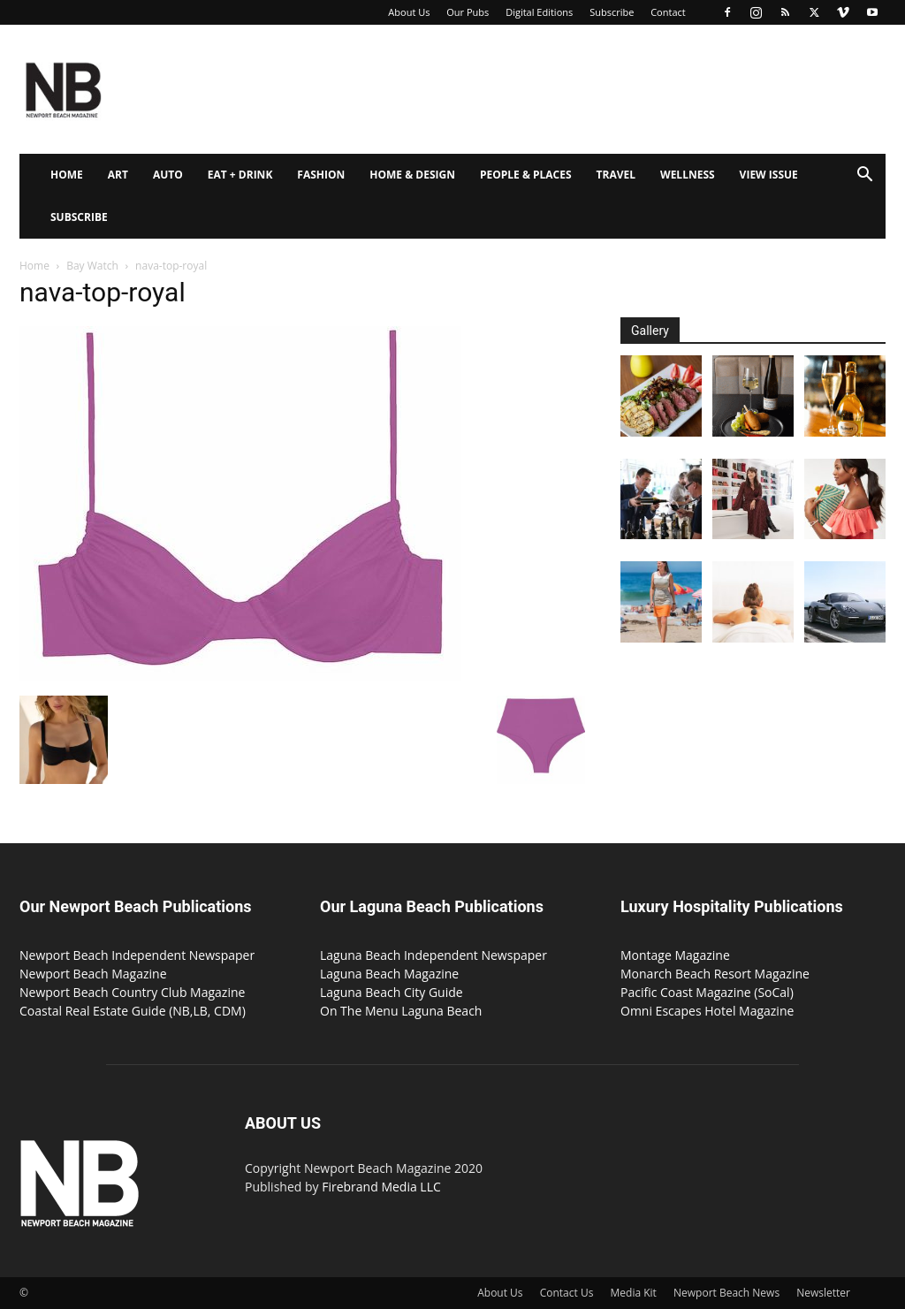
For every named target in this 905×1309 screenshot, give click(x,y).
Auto (168, 174)
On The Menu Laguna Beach (401, 1010)
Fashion (321, 174)
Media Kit (634, 1292)
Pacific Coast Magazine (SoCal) (707, 992)
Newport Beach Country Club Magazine (132, 992)
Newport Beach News (726, 1292)
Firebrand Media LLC (381, 1186)
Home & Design (412, 174)
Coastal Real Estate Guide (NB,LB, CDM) (132, 1010)
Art (118, 174)
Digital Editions (539, 12)
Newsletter (823, 1292)
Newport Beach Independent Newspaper (137, 955)
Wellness (687, 174)
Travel (616, 174)
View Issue (769, 174)
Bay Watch (92, 265)
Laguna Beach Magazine (389, 973)
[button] (864, 176)
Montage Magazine (675, 955)
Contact (668, 12)
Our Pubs (467, 12)
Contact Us (567, 1292)
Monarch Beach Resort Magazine (715, 973)
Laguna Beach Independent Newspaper (433, 955)
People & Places (526, 174)
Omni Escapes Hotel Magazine (707, 1010)
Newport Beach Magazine (93, 973)
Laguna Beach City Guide (391, 992)
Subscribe (611, 12)
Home (66, 174)
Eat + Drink (240, 174)
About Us (409, 12)
